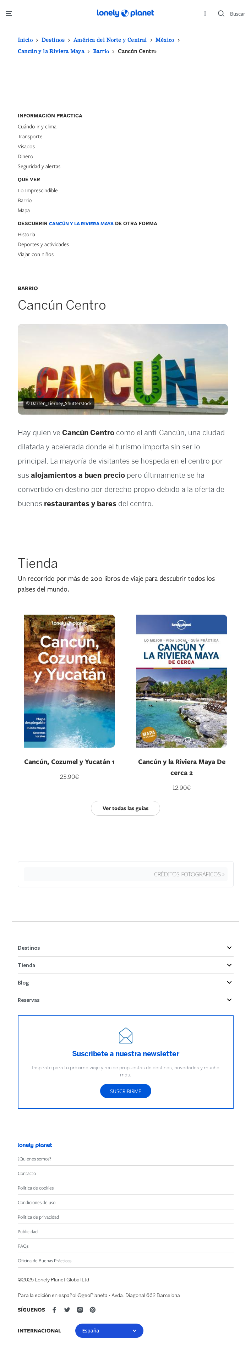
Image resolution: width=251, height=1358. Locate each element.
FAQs (23, 1246)
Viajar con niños (36, 253)
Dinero (25, 156)
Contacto (27, 1173)
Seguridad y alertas (39, 166)
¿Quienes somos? (34, 1158)
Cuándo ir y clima (37, 126)
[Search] (231, 13)
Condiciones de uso (36, 1202)
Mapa (24, 210)
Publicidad (28, 1231)
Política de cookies (36, 1188)
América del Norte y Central (110, 39)
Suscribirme (125, 1090)
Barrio (101, 51)
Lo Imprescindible (38, 190)
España (109, 1330)
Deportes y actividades (43, 244)
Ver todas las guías (125, 808)
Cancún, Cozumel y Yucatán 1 (69, 761)
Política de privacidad (38, 1217)
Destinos (53, 39)
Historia (26, 234)
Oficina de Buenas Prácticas (44, 1260)
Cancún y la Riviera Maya (51, 51)
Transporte (30, 136)
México (164, 39)
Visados (26, 146)
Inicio (25, 39)
